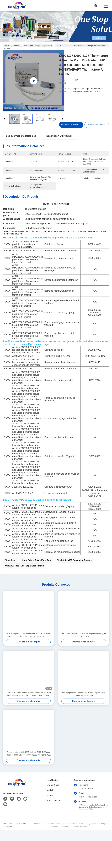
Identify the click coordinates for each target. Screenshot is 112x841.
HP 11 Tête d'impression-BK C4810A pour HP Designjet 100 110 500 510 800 (83, 646)
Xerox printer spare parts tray (36, 571)
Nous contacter (53, 812)
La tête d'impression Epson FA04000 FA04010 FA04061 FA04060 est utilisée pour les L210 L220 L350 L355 (28, 646)
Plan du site (21, 835)
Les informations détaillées (21, 136)
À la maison (7, 46)
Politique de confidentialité (8, 836)
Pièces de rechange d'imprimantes (38, 46)
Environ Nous (53, 796)
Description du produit (59, 136)
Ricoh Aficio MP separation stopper (74, 571)
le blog (50, 806)
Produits (16, 46)
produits (50, 801)
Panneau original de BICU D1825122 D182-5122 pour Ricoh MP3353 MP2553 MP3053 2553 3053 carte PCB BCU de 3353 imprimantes (28, 765)
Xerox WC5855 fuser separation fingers (24, 577)
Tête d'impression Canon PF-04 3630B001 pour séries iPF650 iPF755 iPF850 (83, 705)
